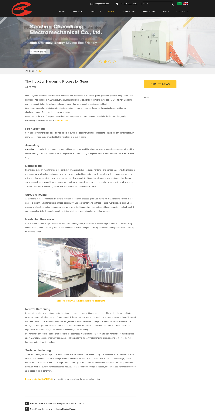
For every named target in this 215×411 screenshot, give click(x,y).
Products (78, 11)
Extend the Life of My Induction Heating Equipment (57, 409)
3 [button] (109, 61)
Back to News (160, 84)
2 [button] (105, 61)
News (111, 11)
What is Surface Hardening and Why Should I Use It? (61, 403)
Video (166, 11)
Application (148, 11)
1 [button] (100, 61)
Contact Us (182, 11)
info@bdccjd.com (102, 4)
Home (62, 11)
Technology (128, 11)
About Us (96, 11)
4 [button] (114, 61)
